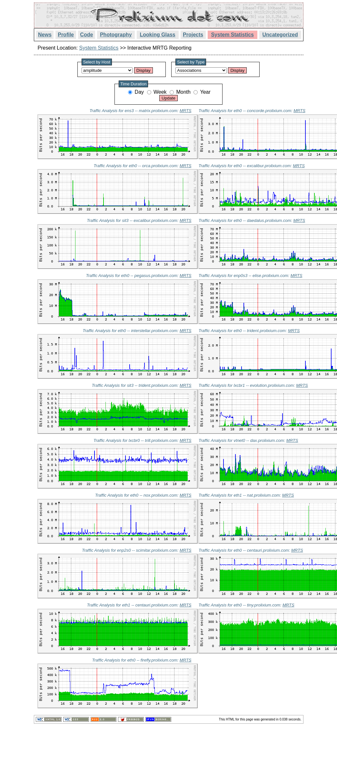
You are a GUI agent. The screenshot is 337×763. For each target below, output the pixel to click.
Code (86, 34)
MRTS (186, 110)
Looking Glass (157, 34)
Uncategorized (280, 34)
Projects (193, 34)
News (45, 34)
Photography (116, 34)
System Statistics (232, 34)
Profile (66, 34)
